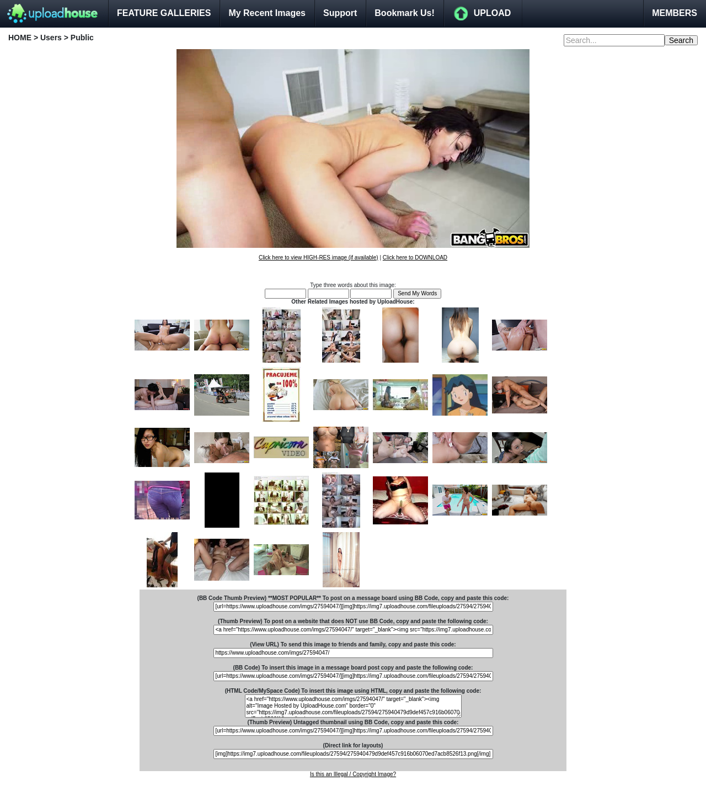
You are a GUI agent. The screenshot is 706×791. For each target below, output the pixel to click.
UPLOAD (492, 13)
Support (340, 13)
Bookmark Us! (404, 13)
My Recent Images (267, 13)
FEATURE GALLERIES (164, 13)
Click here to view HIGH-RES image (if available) (318, 257)
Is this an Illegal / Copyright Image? (353, 774)
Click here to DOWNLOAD (415, 257)
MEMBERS (674, 13)
